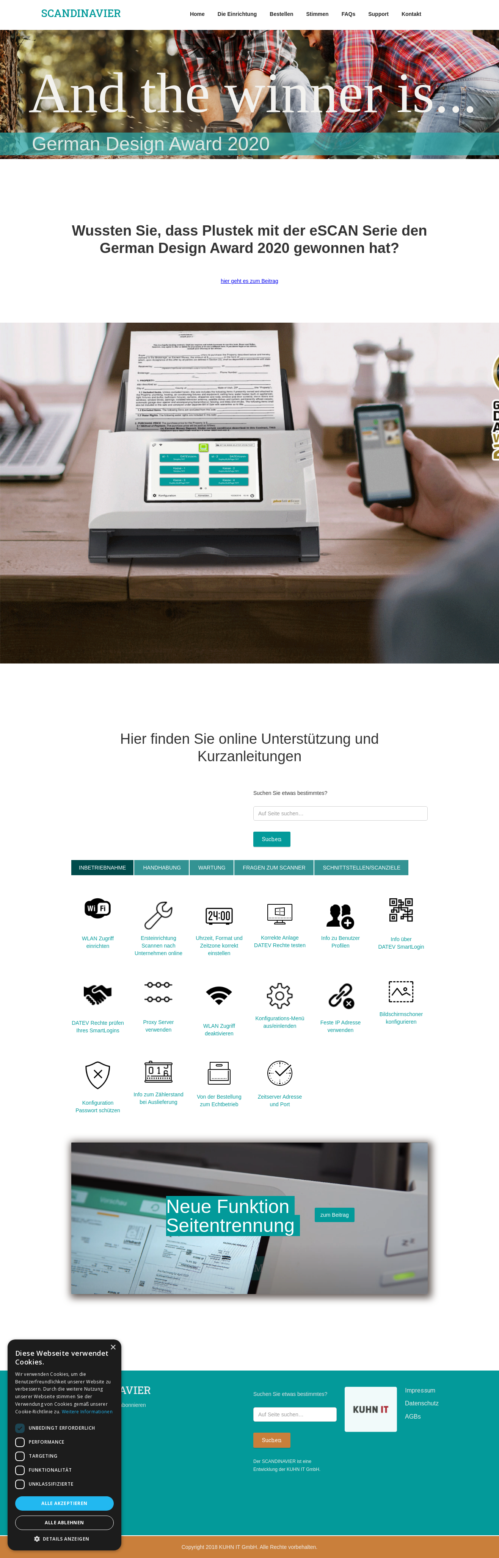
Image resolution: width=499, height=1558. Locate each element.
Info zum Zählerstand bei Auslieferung (158, 1098)
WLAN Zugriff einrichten (98, 942)
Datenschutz (416, 1403)
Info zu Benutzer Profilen (340, 942)
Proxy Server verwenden (158, 1026)
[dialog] (64, 1444)
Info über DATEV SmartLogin (401, 943)
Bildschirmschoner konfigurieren (401, 1018)
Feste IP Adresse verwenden (340, 1026)
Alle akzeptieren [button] (64, 1503)
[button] (64, 1539)
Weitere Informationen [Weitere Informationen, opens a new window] (87, 1411)
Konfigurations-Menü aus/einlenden (279, 1022)
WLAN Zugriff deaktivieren (219, 1030)
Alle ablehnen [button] (64, 1522)
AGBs (413, 1416)
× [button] (113, 1347)
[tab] (102, 867)
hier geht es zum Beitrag (249, 281)
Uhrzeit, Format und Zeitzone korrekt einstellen (219, 945)
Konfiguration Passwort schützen (97, 1106)
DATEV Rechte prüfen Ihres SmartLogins (98, 1026)
